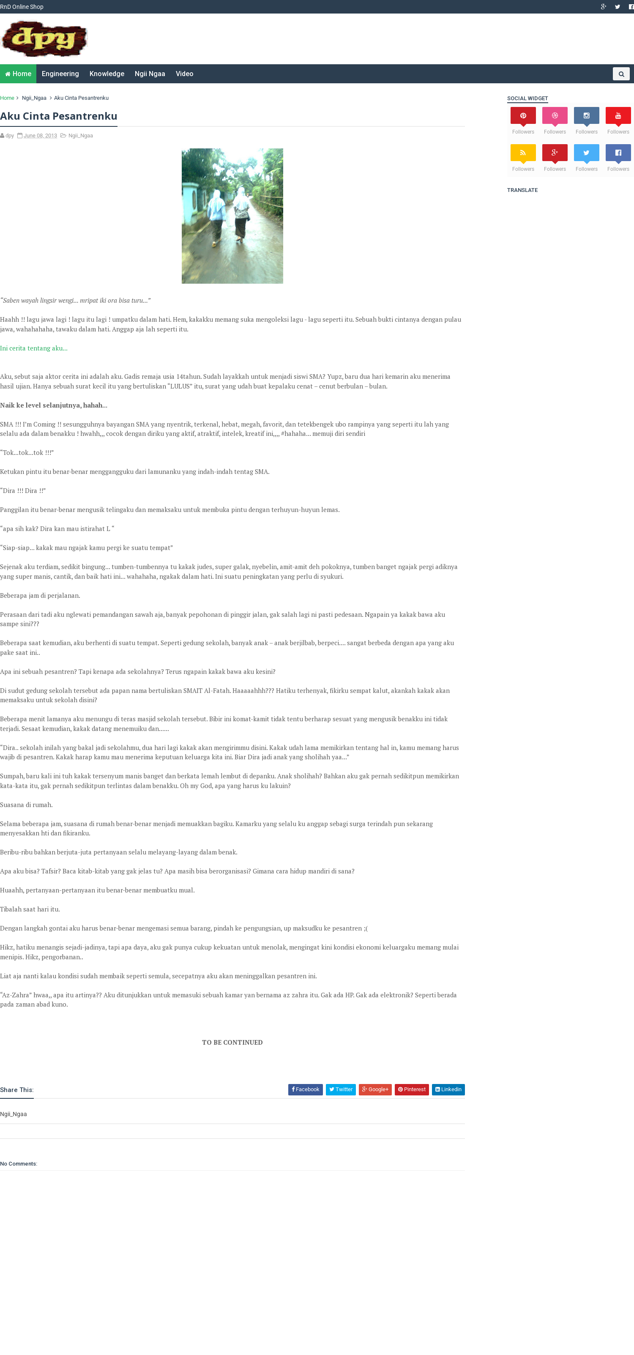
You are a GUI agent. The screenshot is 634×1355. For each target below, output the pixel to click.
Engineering (60, 74)
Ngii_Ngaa (34, 98)
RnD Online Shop (22, 6)
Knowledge (107, 74)
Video (185, 74)
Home (22, 74)
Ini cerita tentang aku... (34, 348)
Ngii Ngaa (150, 74)
